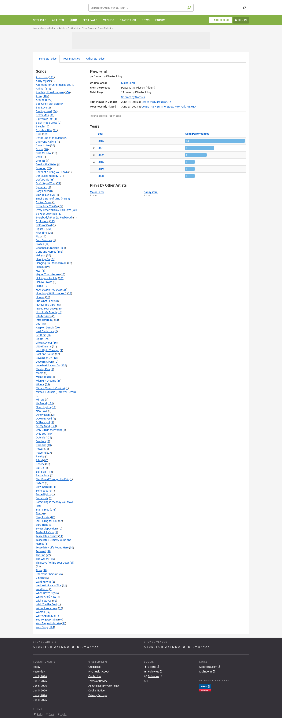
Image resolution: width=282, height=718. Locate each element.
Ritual (39, 460)
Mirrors (40, 399)
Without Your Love (46, 608)
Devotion (41, 168)
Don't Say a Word (46, 183)
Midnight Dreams (46, 380)
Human (40, 297)
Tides (39, 570)
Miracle (40, 384)
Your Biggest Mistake (48, 623)
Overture (41, 441)
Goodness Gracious (47, 247)
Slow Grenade (44, 486)
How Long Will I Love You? (51, 293)
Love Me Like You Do (48, 365)
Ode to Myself (44, 418)
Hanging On (43, 259)
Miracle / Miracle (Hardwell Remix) (56, 392)
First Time (41, 232)
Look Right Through (47, 350)
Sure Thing (42, 524)
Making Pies (43, 369)
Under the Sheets (46, 574)
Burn (39, 134)
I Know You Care (45, 304)
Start (39, 513)
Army (39, 96)
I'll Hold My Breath (46, 312)
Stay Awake (43, 517)
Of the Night (43, 422)
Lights (39, 338)
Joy (38, 323)
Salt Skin (41, 471)
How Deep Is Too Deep (49, 289)
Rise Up (40, 456)
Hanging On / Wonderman (51, 263)
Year (100, 133)
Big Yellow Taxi (44, 118)
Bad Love (41, 107)
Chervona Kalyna (46, 141)
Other (95, 58)
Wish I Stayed (44, 600)
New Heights (43, 407)
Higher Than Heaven (48, 274)
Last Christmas (45, 331)
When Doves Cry (45, 593)
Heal (38, 270)
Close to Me (42, 145)
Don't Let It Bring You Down (52, 172)
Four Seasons (44, 240)
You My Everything (47, 619)
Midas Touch (43, 376)
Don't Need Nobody (47, 175)
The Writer (42, 558)
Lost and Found (45, 354)
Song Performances (197, 133)
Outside (40, 437)
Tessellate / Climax (47, 536)
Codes (39, 149)
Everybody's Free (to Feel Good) (54, 217)
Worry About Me (45, 615)
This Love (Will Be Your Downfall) (55, 562)
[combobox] (141, 8)
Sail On (40, 467)
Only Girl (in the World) (49, 429)
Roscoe (40, 464)
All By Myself (43, 80)
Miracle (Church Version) (50, 388)
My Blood (41, 403)
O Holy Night (43, 414)
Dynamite (41, 187)
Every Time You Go (47, 206)
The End (40, 555)
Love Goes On (44, 357)
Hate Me (41, 266)
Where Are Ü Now (46, 596)
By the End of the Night (49, 137)
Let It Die (41, 335)
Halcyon (41, 255)
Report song (115, 116)
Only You (41, 433)
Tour (71, 58)
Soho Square (43, 490)
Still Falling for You (46, 520)
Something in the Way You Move (54, 502)
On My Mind (43, 426)
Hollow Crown (44, 282)
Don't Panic (42, 179)
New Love (41, 410)
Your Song (42, 627)
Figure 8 (40, 228)
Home (39, 285)
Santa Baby (42, 475)
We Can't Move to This (48, 585)
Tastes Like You (45, 532)
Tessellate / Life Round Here (52, 547)
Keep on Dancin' (45, 327)
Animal (40, 88)
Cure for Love (44, 153)
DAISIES (40, 160)
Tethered (41, 551)
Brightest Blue (44, 130)
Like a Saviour (44, 342)
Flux (38, 236)
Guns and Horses (46, 251)
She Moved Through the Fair (52, 479)
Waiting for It (43, 581)
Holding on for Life (46, 278)
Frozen (40, 244)
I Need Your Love (46, 308)
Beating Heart (44, 111)
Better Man (42, 115)
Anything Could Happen (50, 92)
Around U (41, 99)
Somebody (42, 498)
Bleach (40, 126)
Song (48, 58)
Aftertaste (42, 77)
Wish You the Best (46, 604)
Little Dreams (43, 346)
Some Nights (43, 494)
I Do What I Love (45, 300)
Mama (39, 373)
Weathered (42, 589)
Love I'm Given (44, 361)
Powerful (41, 452)
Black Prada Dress (46, 122)
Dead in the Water (46, 164)
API (146, 681)
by (133, 97)
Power (39, 448)
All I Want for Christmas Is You (53, 84)
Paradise (41, 445)
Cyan (39, 156)
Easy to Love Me (45, 194)
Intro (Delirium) (44, 319)
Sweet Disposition (46, 528)
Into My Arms (44, 316)
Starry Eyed (42, 509)
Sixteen (40, 483)
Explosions (42, 221)
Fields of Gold (44, 225)
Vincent (40, 577)
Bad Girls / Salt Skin (47, 103)
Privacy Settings (97, 695)
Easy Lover (42, 190)
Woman (40, 612)
